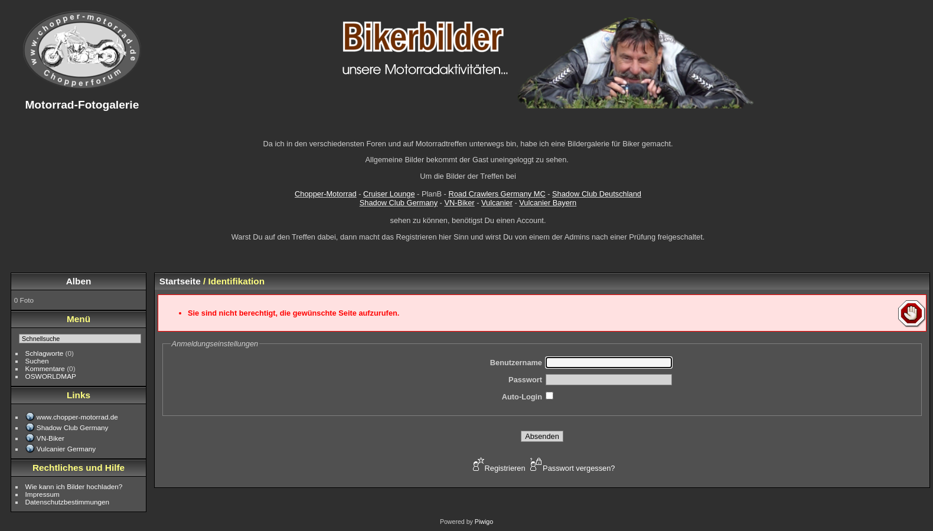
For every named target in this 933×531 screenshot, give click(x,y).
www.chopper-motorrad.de (77, 417)
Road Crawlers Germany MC (496, 193)
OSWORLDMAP (50, 376)
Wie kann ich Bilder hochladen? (74, 486)
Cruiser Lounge (389, 193)
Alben (79, 281)
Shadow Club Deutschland (596, 193)
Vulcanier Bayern (547, 202)
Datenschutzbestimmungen (67, 502)
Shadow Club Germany (399, 202)
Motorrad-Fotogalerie (82, 105)
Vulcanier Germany (66, 449)
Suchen (37, 361)
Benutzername (516, 362)
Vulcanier (497, 202)
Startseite (180, 281)
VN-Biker (459, 202)
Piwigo (484, 521)
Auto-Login (522, 396)
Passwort (525, 379)
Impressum (42, 494)
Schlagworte (44, 353)
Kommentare (45, 368)
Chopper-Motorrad (326, 193)
